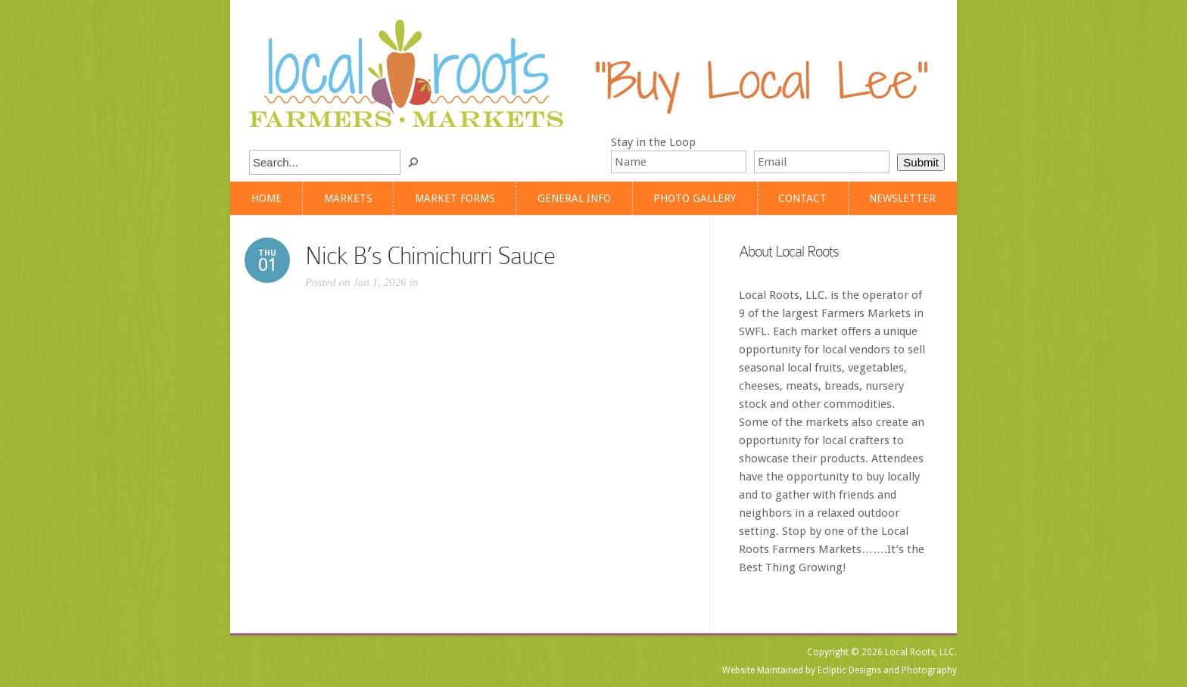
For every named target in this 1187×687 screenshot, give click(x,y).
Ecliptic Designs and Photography (887, 670)
